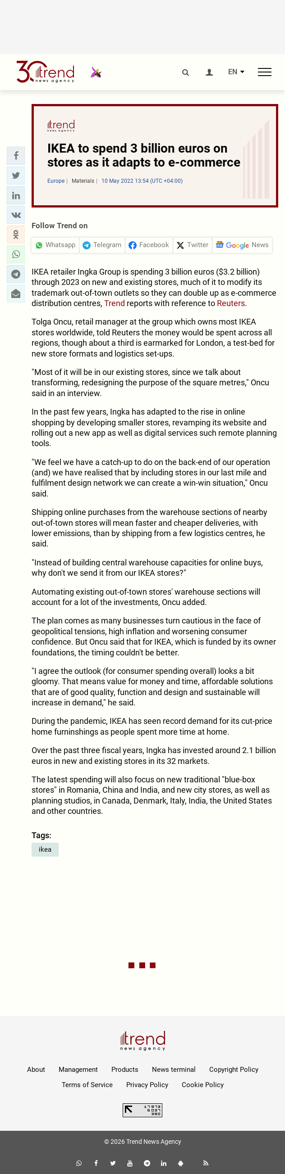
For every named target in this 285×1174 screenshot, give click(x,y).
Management (78, 1070)
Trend (114, 303)
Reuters (231, 303)
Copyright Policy (233, 1070)
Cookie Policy (203, 1085)
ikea (45, 849)
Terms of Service (87, 1085)
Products (124, 1070)
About (36, 1070)
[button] (15, 156)
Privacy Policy (147, 1085)
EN (232, 72)
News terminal (174, 1070)
